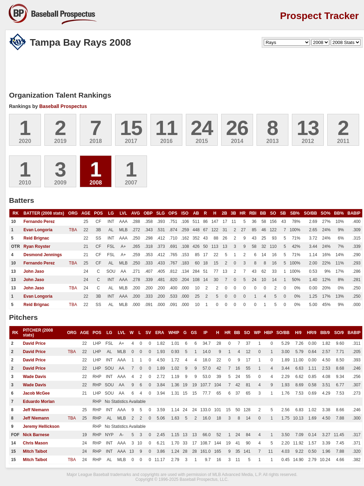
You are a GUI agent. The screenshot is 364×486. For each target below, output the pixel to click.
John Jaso (34, 271)
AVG (135, 213)
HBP (268, 332)
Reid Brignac (36, 238)
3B (233, 213)
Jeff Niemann (36, 409)
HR (242, 213)
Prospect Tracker (319, 15)
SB (283, 213)
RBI (253, 213)
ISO (185, 213)
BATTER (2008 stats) (44, 213)
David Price (34, 343)
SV (148, 332)
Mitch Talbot (35, 451)
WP (257, 332)
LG (111, 213)
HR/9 (311, 332)
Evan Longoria (38, 229)
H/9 (298, 332)
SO (273, 213)
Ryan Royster (37, 246)
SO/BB (310, 213)
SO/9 (339, 332)
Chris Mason (35, 443)
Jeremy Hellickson (41, 426)
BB (263, 213)
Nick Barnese (36, 434)
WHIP (173, 332)
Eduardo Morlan (38, 401)
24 (202, 128)
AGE (85, 213)
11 (166, 128)
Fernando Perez (39, 221)
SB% (295, 213)
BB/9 (325, 332)
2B (224, 213)
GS (194, 332)
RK (15, 213)
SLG (160, 213)
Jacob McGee (36, 393)
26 (237, 128)
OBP (148, 213)
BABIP (353, 213)
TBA (73, 229)
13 (308, 128)
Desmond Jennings (43, 254)
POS (98, 213)
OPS (172, 213)
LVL (123, 213)
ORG (73, 213)
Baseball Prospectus (63, 106)
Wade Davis (34, 376)
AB (196, 213)
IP (205, 332)
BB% (339, 213)
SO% (325, 213)
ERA (159, 332)
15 (131, 128)
